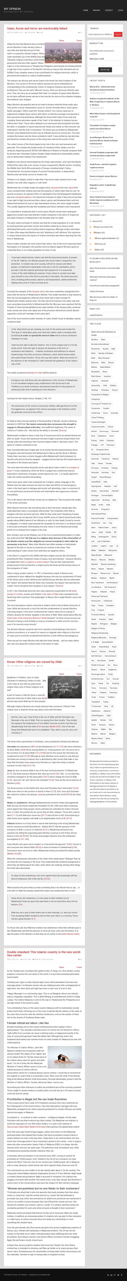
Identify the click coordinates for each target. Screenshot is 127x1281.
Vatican (103, 720)
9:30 (39, 726)
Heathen (107, 486)
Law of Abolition (103, 541)
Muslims (103, 578)
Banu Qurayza (103, 358)
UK (112, 706)
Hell (115, 486)
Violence (94, 729)
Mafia (93, 550)
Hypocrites (95, 500)
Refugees (104, 624)
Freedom (105, 468)
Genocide (95, 473)
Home (85, 10)
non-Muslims (96, 587)
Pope (93, 606)
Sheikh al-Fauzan (98, 665)
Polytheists (108, 601)
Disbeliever (102, 436)
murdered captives (23, 197)
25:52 (47, 879)
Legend (103, 546)
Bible (103, 363)
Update (94, 720)
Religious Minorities (98, 638)
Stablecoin (112, 670)
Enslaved (110, 440)
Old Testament (110, 587)
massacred (55, 188)
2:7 (33, 919)
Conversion (95, 408)
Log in (120, 10)
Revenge (112, 638)
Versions (102, 725)
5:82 (17, 783)
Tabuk (100, 683)
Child (105, 385)
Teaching (115, 683)
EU (92, 450)
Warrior (103, 734)
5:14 (53, 791)
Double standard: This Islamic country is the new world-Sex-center (44, 953)
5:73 (61, 746)
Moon (93, 569)
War (110, 729)
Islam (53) (100, 250)
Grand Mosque (105, 477)
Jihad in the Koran (97, 291)
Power (100, 606)
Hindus (94, 491)
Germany (105, 473)
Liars (111, 546)
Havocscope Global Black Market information (26, 1127)
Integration (105, 509)
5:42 (51, 780)
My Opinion (12, 9)
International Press (98, 514)
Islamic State (103, 528)
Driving (94, 440)
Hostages (95, 495)
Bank (93, 358)
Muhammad (105, 573)
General (37, 959)
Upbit (109, 716)
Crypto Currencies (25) (104, 227)
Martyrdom (112, 550)
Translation (95, 702)
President (110, 606)
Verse (93, 725)
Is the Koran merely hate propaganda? (105, 286)
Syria (93, 683)
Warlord (94, 734)
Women (94, 743)
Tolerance (113, 693)
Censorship (95, 385)
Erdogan (94, 445)
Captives (94, 381)
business (107, 376)
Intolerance (95, 523)
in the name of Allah (50, 594)
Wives (108, 738)
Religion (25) (100, 233)
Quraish (111, 615)
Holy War (115, 491)
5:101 (21, 839)
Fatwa (100, 463)
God (113, 473)
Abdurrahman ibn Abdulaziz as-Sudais (103, 333)
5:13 (9, 774)
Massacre (108, 555)
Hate (105, 482)
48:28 (44, 698)
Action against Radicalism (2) (107, 238)
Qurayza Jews (38, 291)
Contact (109, 10)
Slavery (94, 670)
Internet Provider (97, 518)
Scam (114, 647)
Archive (96, 10)
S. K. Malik (95, 642)
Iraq (110, 523)
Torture (102, 697)
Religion (50, 959)
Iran (104, 523)
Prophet (101, 610)
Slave (115, 665)
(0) (80, 32)
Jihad (100, 532)
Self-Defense (96, 656)
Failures (115, 459)
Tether (93, 693)
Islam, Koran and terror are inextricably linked (37, 28)
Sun (108, 679)
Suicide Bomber (97, 679)
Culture (110, 427)
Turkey (105, 702)
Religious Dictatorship (99, 633)
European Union (102, 450)
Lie (117, 546)
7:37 (37, 753)
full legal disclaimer (97, 802)
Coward (106, 408)
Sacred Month (107, 642)
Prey (93, 610)
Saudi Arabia (104, 647)
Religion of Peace (98, 628)
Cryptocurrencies (98, 427)
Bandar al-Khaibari (106, 353)
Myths (112, 578)
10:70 (26, 756)
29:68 (42, 753)
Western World (97, 738)
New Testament (97, 583)
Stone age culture (98, 674)
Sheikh (111, 661)
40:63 (38, 847)
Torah (93, 697)
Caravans (105, 381)
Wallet (103, 729)
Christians (105, 390)
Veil (110, 720)
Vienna (111, 725)
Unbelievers (95, 711)
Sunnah (116, 679)
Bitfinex (94, 367)
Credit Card (95, 413)
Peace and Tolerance (99, 596)
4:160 (56, 774)
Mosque (94, 573)
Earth (102, 440)
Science (103, 651)
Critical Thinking (97, 418)
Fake (93, 463)
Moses (101, 569)
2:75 (9, 780)
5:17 (56, 746)
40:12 (68, 818)
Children (113, 385)
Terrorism (103, 688)
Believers (94, 363)
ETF (102, 445)
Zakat (102, 743)
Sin (109, 665)
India (108, 505)
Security (112, 651)
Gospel (94, 477)
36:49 (22, 836)
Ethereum (111, 445)
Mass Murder (96, 555)
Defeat (94, 431)
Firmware (95, 468)
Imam (101, 505)
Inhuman (94, 509)
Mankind (102, 550)
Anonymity (95, 349)
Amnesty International (100, 344)
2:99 (74, 847)
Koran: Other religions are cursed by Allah (34, 662)
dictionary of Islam (34, 373)
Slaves (102, 670)
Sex (92, 661)
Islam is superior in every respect (34, 562)
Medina (111, 560)
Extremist (95, 459)
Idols (114, 500)
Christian (94, 390)
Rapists (94, 624)
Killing (93, 537)
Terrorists (113, 688)
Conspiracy (95, 399)
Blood (105, 372)
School (94, 651)
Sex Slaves (101, 661)
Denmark (115, 431)
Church (115, 390)
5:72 (29, 765)
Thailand (102, 693)
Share (61, 40)
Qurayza (102, 619)
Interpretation (112, 518)
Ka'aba (108, 532)
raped (71, 188)
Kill (115, 532)
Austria (106, 349)
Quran (93, 619)
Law (93, 541)
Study (110, 674)
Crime (105, 413)
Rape (111, 619)
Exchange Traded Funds (100, 454)
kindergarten (104, 537)
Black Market (105, 367)
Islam (41, 32)
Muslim (94, 578)
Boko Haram (96, 376)
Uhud (106, 706)
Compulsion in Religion (100, 395)
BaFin (93, 353)
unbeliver (107, 711)
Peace (112, 592)
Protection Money (98, 615)
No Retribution (112, 583)
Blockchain (95, 372)
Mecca (93, 560)
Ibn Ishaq (106, 500)
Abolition (94, 340)
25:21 (45, 830)
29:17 (44, 815)
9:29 (68, 794)
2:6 (20, 904)
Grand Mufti (96, 482)
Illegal (93, 505)
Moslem (110, 569)
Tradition (111, 697)
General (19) (97, 221)
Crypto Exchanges (98, 422)
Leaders (94, 546)
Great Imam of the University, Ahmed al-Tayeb (27, 618)
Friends (114, 468)
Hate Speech (96, 486)
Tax (107, 683)
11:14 (15, 815)
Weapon (112, 734)
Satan (93, 647)
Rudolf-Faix (31, 32)
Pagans (94, 592)
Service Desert (110, 656)
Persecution (96, 601)
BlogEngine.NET (44, 1275)
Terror (93, 688)
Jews (93, 532)
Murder (116, 573)
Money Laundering (108, 564)
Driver (112, 436)
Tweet (79, 40)
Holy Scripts (104, 491)
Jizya (40, 794)
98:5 (33, 746)
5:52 (76, 788)
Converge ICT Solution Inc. (101, 404)
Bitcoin (111, 363)
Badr (113, 349)
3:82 (69, 844)
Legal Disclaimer (96, 315)
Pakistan (103, 592)
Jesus (114, 528)
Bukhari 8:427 (55, 726)
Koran (114, 537)
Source (63, 430)
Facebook (105, 459)
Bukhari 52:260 (14, 853)
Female (109, 463)
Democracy (104, 431)
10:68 (22, 750)
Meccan (102, 560)
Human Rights (107, 495)
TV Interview (96, 706)
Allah (103, 340)
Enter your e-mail (97, 59)
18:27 (46, 777)
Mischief (94, 564)
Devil (93, 436)
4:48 (63, 818)
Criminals (114, 413)
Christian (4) (101, 244)
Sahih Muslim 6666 (70, 934)
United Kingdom (97, 716)
